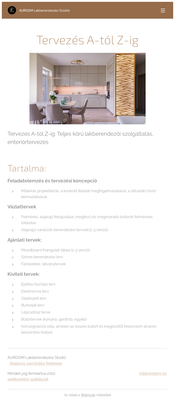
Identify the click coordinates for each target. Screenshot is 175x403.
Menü (163, 10)
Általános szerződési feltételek (35, 363)
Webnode (88, 395)
